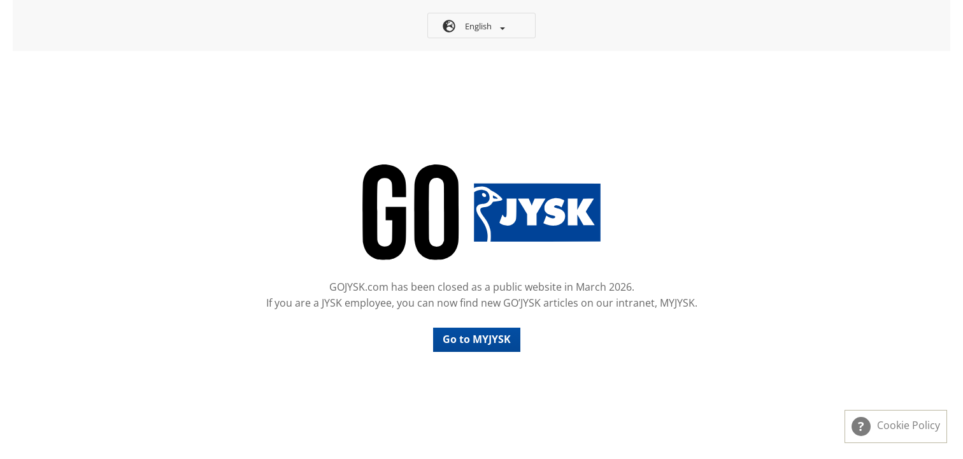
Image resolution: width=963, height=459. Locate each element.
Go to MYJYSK (477, 339)
